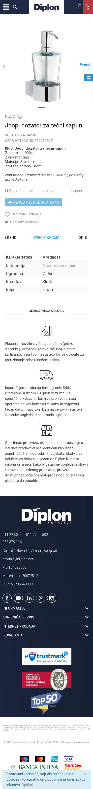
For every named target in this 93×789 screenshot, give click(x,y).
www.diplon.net (25, 742)
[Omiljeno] (79, 7)
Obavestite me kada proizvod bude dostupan (43, 191)
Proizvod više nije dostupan (33, 202)
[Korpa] (88, 12)
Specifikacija (46, 237)
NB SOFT (53, 742)
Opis (82, 237)
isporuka (62, 415)
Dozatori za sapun (20, 135)
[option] (46, 66)
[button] (15, 7)
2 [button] (52, 107)
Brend (10, 237)
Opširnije (28, 785)
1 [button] (42, 107)
